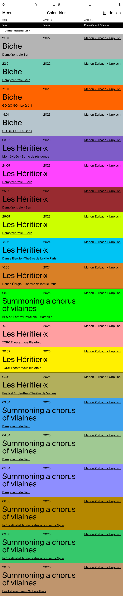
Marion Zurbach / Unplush (102, 38)
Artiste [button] (87, 20)
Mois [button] (4, 20)
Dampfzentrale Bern (16, 54)
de (111, 13)
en (118, 13)
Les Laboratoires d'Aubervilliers (24, 591)
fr (104, 13)
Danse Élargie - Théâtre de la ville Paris (29, 258)
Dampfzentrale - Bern (17, 182)
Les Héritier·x (25, 148)
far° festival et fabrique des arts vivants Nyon (33, 525)
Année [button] (46, 20)
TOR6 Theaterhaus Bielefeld (21, 342)
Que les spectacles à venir (17, 31)
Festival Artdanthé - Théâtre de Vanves (29, 393)
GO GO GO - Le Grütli (17, 105)
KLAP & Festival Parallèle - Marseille (27, 317)
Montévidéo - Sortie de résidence (25, 156)
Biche (12, 46)
